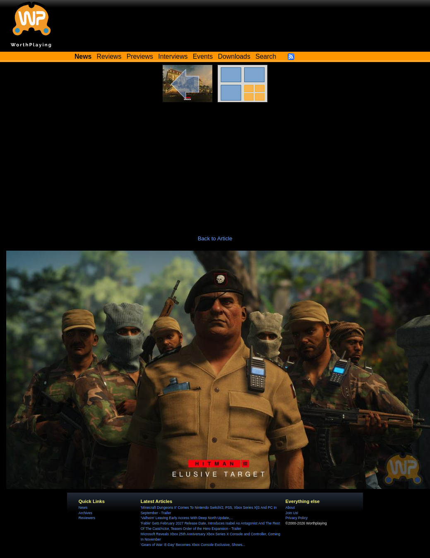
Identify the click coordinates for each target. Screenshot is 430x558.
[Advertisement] (215, 164)
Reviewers (87, 518)
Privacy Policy (296, 518)
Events (203, 56)
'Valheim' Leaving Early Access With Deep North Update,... (187, 518)
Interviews (172, 56)
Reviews (109, 56)
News (83, 507)
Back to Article (215, 238)
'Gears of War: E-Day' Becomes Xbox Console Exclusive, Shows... (193, 545)
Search (265, 56)
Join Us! (292, 513)
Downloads (234, 56)
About (290, 507)
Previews (140, 56)
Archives (85, 513)
